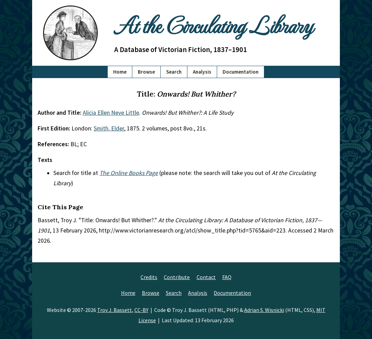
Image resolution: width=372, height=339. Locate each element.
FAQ (226, 277)
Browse (146, 71)
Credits (149, 277)
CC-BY (141, 309)
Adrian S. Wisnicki (264, 309)
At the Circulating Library (213, 24)
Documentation (240, 71)
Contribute (177, 277)
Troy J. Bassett (114, 309)
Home (120, 71)
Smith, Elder (109, 128)
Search (174, 71)
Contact (206, 277)
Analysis (202, 71)
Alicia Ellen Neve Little (111, 112)
